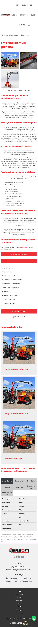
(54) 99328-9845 (19, 317)
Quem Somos (27, 5)
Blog (33, 15)
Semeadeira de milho (8, 299)
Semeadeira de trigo (8, 303)
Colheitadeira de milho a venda (12, 280)
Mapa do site (19, 613)
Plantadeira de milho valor (10, 295)
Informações (7, 261)
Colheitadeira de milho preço (11, 284)
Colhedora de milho (8, 268)
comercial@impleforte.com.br (19, 570)
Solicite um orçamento (19, 254)
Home (17, 5)
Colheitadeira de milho (9, 276)
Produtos (24, 15)
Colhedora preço (7, 272)
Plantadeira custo (7, 291)
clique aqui (23, 247)
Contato (21, 25)
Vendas (15, 15)
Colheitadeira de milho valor (10, 287)
